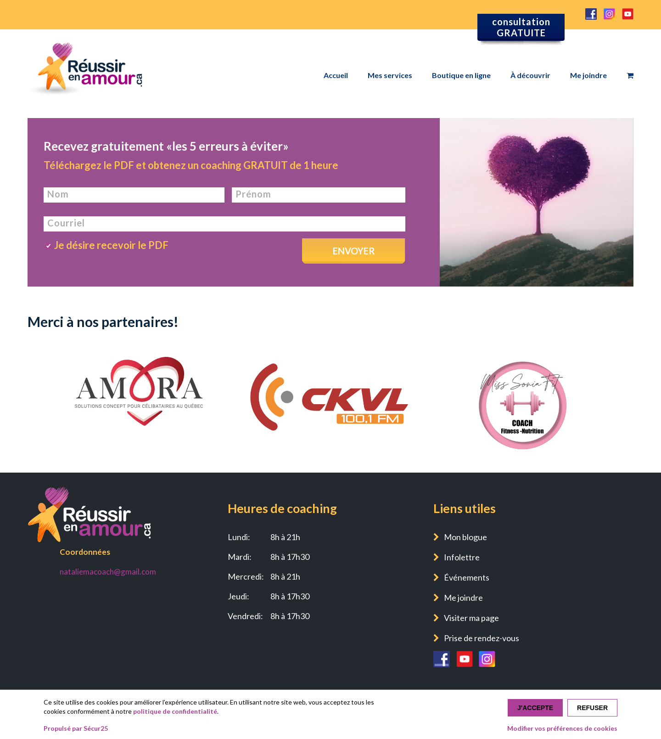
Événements (466, 577)
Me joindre (588, 75)
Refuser (592, 707)
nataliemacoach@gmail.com (108, 571)
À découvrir (530, 75)
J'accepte (535, 707)
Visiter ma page (471, 618)
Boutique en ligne (461, 75)
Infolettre (462, 557)
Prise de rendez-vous (481, 638)
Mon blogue (465, 537)
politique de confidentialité (175, 711)
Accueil (336, 75)
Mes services (390, 75)
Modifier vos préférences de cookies (562, 728)
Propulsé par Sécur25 (76, 728)
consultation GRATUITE (521, 27)
